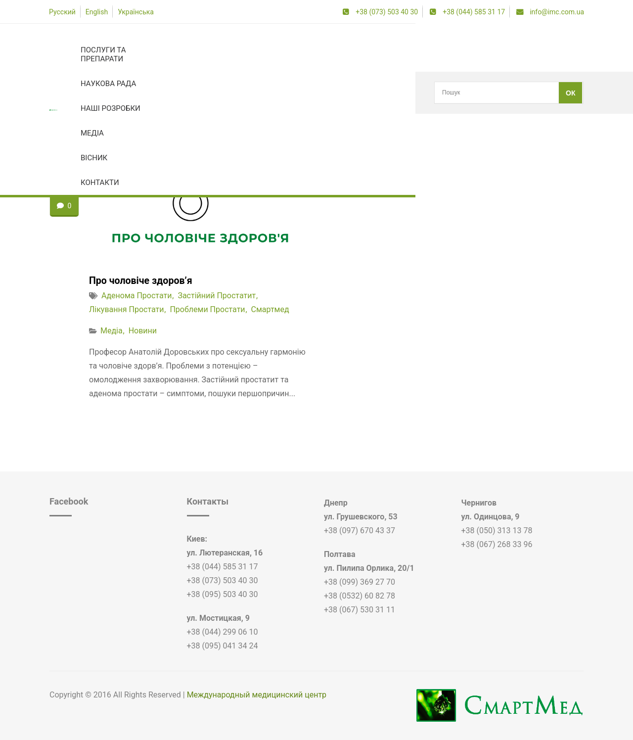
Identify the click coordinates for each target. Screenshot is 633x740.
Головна (61, 92)
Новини (143, 330)
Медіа (111, 330)
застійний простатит (115, 92)
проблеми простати (207, 309)
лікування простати (126, 309)
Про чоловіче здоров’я (142, 280)
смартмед (270, 309)
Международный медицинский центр (256, 694)
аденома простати (136, 295)
